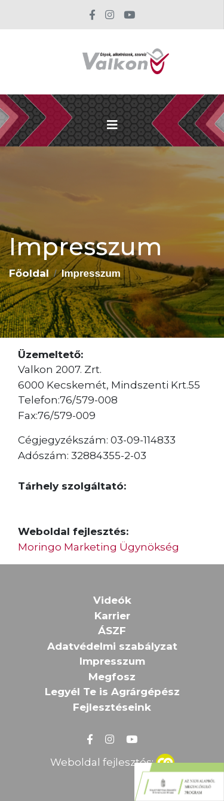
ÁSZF (112, 631)
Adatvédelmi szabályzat (112, 646)
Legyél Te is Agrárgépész (112, 692)
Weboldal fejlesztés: (112, 761)
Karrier (112, 616)
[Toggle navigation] (112, 125)
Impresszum (112, 661)
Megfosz (112, 677)
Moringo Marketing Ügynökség (98, 547)
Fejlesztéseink (112, 707)
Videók (112, 600)
